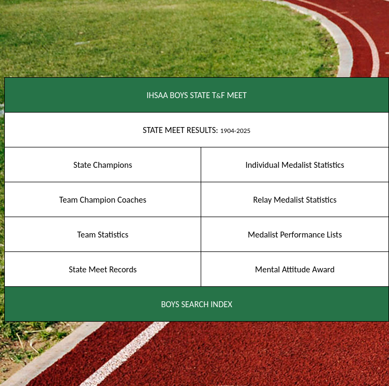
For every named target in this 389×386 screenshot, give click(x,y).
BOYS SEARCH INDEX (196, 304)
